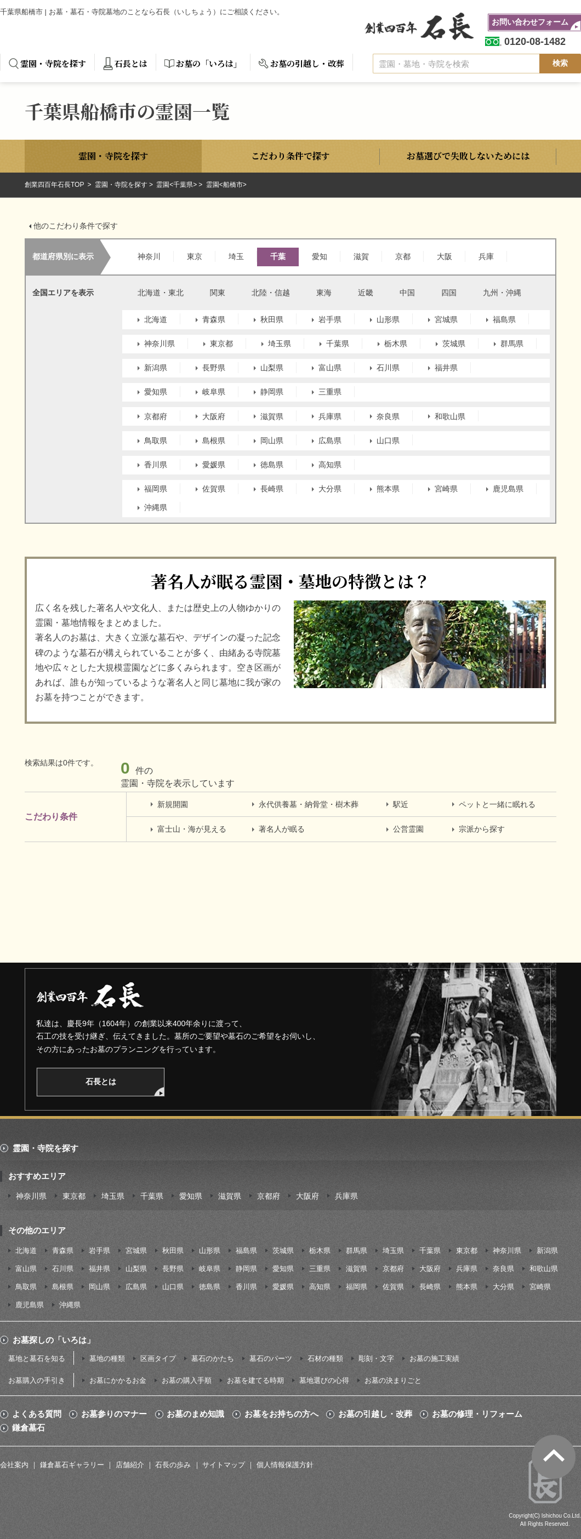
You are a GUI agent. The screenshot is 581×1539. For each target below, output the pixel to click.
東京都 (221, 343)
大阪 (444, 256)
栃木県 (395, 343)
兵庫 (486, 256)
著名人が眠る (282, 829)
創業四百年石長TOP (55, 184)
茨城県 (453, 343)
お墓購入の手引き (36, 1380)
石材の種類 (325, 1358)
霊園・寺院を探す (53, 63)
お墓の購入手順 (187, 1380)
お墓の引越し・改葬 (307, 63)
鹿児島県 (508, 488)
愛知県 (155, 391)
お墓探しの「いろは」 (54, 1340)
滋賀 (361, 256)
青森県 (213, 319)
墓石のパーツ (270, 1358)
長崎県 (271, 488)
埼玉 (236, 256)
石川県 (388, 367)
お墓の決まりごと (392, 1380)
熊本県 (388, 488)
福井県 (446, 367)
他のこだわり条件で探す (75, 225)
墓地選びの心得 (324, 1380)
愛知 (319, 256)
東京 (194, 256)
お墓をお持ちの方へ (281, 1414)
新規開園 (172, 804)
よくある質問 (36, 1414)
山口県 (388, 440)
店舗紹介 (130, 1465)
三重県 (329, 391)
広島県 (329, 440)
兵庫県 (329, 416)
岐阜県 (213, 391)
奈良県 (388, 416)
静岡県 (271, 391)
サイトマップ (223, 1465)
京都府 (155, 416)
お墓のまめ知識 (195, 1414)
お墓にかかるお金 (117, 1380)
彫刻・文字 (376, 1358)
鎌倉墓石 (28, 1427)
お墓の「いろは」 (209, 63)
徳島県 (271, 464)
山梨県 (271, 367)
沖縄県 (155, 507)
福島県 (504, 319)
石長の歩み (173, 1465)
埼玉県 (279, 343)
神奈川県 (159, 343)
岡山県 (271, 440)
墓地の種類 (107, 1358)
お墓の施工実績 (434, 1358)
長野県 (213, 367)
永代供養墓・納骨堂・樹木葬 (308, 804)
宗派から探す (482, 829)
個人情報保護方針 (285, 1465)
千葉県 (337, 343)
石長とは (131, 63)
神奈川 (149, 256)
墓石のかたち (212, 1358)
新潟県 (155, 367)
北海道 (155, 319)
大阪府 (213, 416)
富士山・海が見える (191, 829)
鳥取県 (155, 440)
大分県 (329, 488)
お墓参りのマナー (114, 1414)
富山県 (329, 367)
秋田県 (271, 319)
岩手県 (329, 319)
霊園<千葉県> (176, 184)
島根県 (213, 440)
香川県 (155, 464)
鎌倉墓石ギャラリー (72, 1465)
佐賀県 (213, 488)
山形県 (388, 319)
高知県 (329, 464)
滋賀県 (271, 416)
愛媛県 (213, 464)
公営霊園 (408, 829)
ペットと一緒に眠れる (497, 804)
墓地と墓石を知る (36, 1358)
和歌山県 (450, 416)
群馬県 (511, 343)
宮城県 (446, 319)
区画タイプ (158, 1358)
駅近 (400, 804)
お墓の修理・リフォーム (477, 1414)
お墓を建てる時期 (255, 1380)
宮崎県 (446, 488)
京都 (403, 256)
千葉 (278, 256)
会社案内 (14, 1465)
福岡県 (155, 488)
